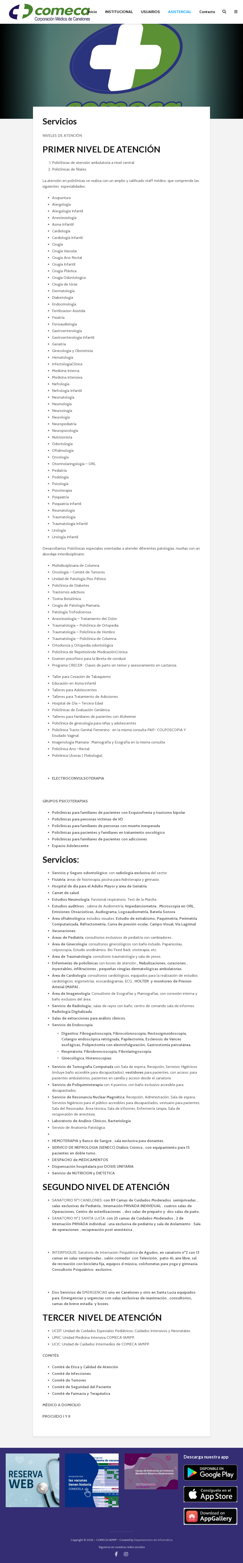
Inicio (92, 12)
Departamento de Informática (153, 1540)
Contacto (207, 12)
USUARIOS (150, 12)
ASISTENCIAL (179, 12)
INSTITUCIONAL (119, 12)
